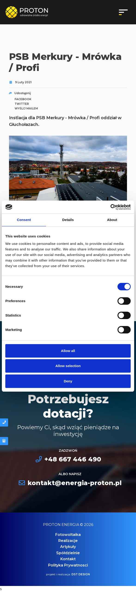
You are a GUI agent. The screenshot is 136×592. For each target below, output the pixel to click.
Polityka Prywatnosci (68, 565)
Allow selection (67, 366)
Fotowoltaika (68, 534)
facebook (23, 99)
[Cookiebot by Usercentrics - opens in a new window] (110, 207)
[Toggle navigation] (123, 12)
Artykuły (68, 546)
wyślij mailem (26, 108)
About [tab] (112, 220)
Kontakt (68, 559)
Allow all (68, 351)
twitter (22, 104)
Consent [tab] (24, 220)
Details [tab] (68, 220)
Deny (68, 381)
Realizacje (68, 540)
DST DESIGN (80, 574)
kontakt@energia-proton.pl (70, 483)
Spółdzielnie (68, 553)
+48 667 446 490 (68, 459)
